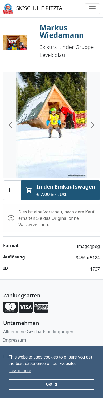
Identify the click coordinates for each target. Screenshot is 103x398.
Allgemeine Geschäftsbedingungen (38, 331)
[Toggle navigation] (92, 8)
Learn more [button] (20, 370)
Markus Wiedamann (62, 31)
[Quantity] (12, 190)
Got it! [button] (51, 384)
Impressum (14, 340)
